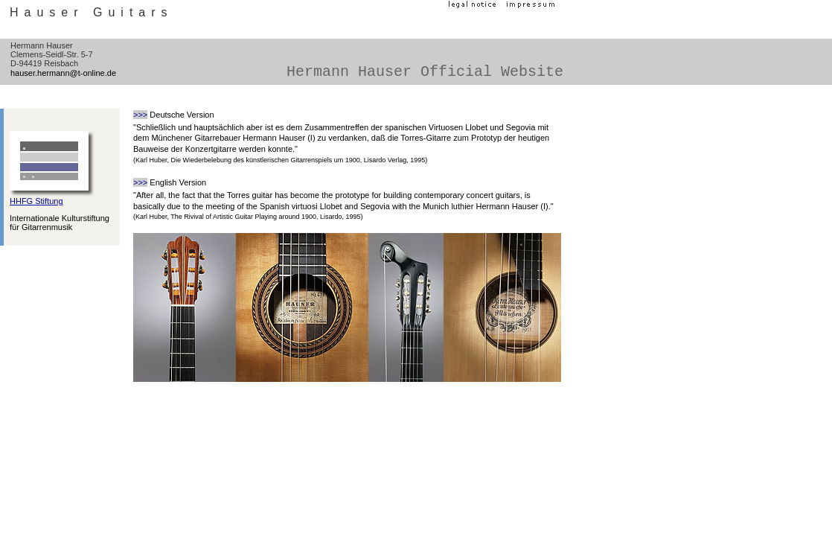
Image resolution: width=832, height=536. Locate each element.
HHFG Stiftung (36, 201)
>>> (140, 114)
